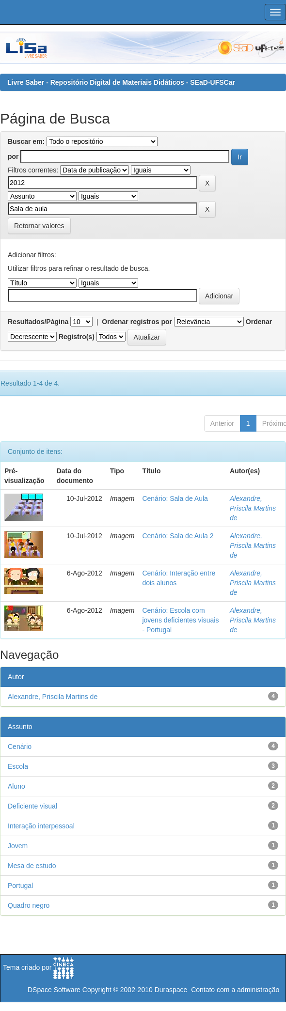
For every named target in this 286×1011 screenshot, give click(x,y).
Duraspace (171, 990)
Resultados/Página (38, 322)
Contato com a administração (235, 990)
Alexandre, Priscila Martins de (253, 508)
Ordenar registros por (137, 322)
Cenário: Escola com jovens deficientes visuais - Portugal (180, 620)
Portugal (20, 885)
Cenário (20, 746)
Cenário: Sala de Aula (174, 498)
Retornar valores (39, 226)
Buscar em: (26, 141)
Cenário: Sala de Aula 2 (177, 536)
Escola (18, 766)
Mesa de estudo (32, 866)
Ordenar (259, 322)
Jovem (18, 846)
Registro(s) (77, 337)
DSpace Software (54, 990)
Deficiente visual (32, 806)
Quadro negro (28, 905)
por (13, 156)
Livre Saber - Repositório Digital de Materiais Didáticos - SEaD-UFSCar (121, 82)
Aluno (16, 786)
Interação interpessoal (41, 826)
